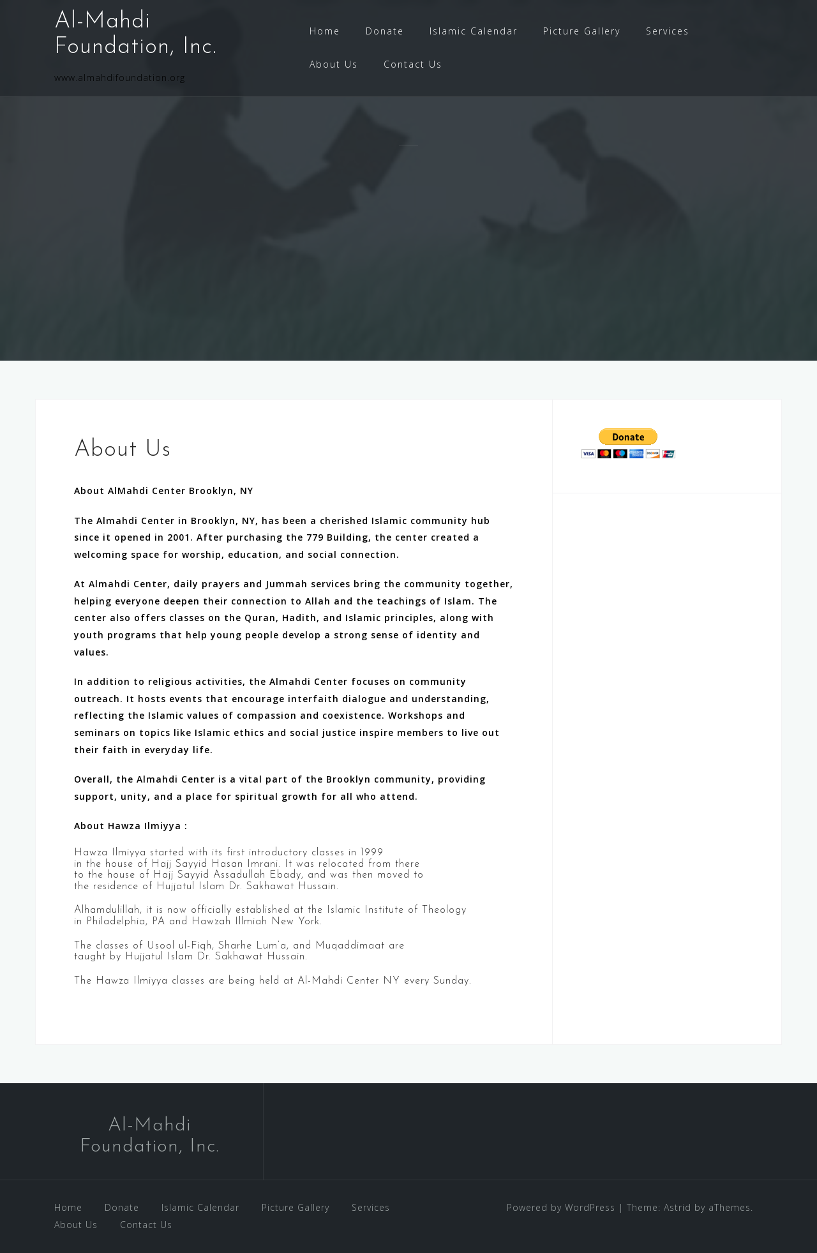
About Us (334, 64)
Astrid (677, 1207)
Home (325, 31)
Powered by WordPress (561, 1207)
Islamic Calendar (474, 31)
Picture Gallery (581, 31)
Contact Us (413, 64)
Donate (385, 31)
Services (667, 31)
